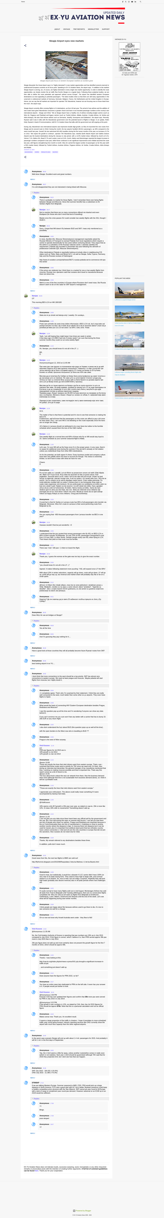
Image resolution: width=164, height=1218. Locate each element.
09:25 (51, 197)
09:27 (48, 210)
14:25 (51, 888)
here (36, 1171)
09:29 (44, 648)
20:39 (48, 554)
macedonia (28, 152)
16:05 (51, 1050)
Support (106, 29)
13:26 (51, 499)
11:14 (52, 745)
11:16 (51, 346)
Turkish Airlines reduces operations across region (128, 398)
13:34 (48, 522)
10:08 (51, 280)
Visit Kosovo (45, 745)
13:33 (51, 512)
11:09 (48, 333)
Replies (36, 193)
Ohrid (37, 152)
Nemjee (42, 210)
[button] (25, 45)
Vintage (66, 29)
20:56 (51, 562)
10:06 (51, 267)
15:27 (51, 982)
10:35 (51, 724)
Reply (32, 179)
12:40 (51, 470)
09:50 (51, 634)
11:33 (51, 785)
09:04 (44, 171)
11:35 (51, 800)
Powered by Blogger (82, 1211)
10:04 (51, 690)
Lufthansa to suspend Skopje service (125, 300)
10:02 (44, 673)
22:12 (51, 582)
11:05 (51, 321)
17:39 (51, 1116)
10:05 (51, 236)
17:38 (51, 1103)
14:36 (51, 955)
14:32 (44, 929)
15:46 (44, 1068)
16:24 (52, 992)
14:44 (44, 1035)
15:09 (51, 904)
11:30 (51, 444)
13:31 (44, 855)
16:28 (51, 1014)
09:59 (44, 661)
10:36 (51, 737)
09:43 (48, 226)
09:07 (44, 184)
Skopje (55, 152)
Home (23, 1)
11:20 (48, 360)
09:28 (51, 625)
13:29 (51, 838)
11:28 (48, 434)
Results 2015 (45, 152)
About (57, 29)
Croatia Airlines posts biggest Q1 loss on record (128, 349)
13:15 (51, 814)
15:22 (51, 973)
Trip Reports (79, 29)
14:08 (51, 872)
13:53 (51, 531)
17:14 (41, 1083)
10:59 (51, 312)
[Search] (140, 1)
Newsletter (93, 29)
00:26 (51, 915)
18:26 (51, 545)
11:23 (48, 408)
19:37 (51, 1124)
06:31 (51, 596)
